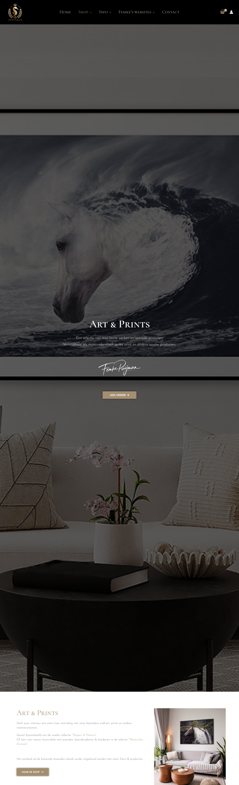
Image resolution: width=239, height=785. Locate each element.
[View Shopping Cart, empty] (222, 12)
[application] (88, 12)
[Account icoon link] (231, 12)
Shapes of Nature (84, 735)
